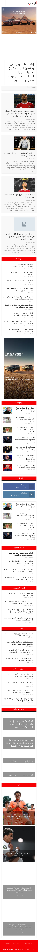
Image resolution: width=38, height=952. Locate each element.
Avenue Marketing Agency (12, 949)
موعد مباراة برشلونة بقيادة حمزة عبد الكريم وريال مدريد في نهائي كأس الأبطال (19, 743)
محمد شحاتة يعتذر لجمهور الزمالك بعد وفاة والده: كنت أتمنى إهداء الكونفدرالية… (19, 927)
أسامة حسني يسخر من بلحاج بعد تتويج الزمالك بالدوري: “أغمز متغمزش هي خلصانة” (19, 890)
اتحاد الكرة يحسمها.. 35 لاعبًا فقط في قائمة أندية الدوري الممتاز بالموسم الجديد (19, 236)
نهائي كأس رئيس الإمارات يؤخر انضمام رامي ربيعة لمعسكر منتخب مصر (20, 724)
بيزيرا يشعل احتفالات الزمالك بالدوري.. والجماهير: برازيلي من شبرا (19, 854)
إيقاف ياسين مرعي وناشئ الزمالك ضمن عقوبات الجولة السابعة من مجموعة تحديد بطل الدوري (21, 72)
